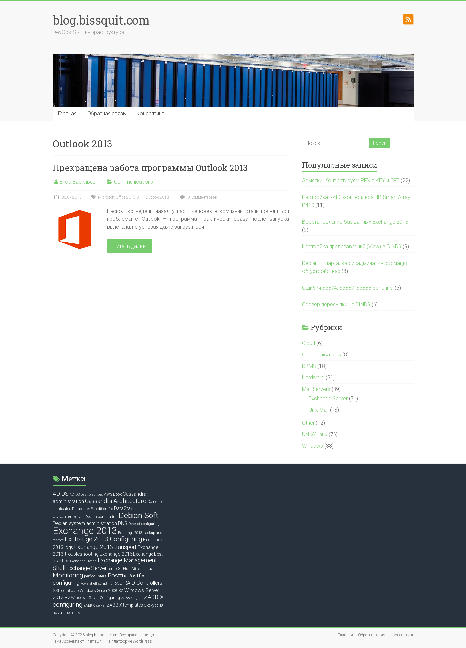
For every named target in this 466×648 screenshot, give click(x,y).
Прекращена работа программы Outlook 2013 (150, 167)
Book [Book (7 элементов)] (117, 494)
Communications (133, 182)
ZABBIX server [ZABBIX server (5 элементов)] (94, 605)
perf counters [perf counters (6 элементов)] (95, 576)
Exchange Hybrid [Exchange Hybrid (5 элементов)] (83, 561)
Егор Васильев (78, 182)
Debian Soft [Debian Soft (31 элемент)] (138, 515)
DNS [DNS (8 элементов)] (122, 523)
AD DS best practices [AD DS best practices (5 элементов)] (86, 494)
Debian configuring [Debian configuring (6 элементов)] (101, 517)
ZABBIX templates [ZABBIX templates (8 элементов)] (125, 605)
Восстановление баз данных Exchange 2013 (355, 222)
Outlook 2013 (157, 197)
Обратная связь (106, 114)
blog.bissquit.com (101, 20)
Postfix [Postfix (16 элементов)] (117, 575)
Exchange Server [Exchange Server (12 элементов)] (86, 568)
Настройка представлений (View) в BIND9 (351, 246)
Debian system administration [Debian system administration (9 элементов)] (85, 523)
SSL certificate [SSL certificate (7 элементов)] (66, 590)
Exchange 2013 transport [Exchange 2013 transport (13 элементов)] (105, 547)
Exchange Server (328, 398)
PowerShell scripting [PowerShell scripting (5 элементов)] (96, 583)
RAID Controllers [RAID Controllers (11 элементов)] (143, 583)
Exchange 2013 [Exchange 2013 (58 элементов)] (85, 530)
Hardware (313, 378)
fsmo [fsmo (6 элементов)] (112, 568)
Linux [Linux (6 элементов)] (148, 568)
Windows (312, 446)
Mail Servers (316, 389)
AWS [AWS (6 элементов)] (108, 494)
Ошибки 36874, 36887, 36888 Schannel (348, 288)
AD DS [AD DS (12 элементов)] (61, 493)
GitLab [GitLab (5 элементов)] (137, 569)
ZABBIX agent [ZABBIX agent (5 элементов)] (132, 598)
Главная (67, 114)
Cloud (308, 343)
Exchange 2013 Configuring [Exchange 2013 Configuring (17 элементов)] (103, 539)
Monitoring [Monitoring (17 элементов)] (68, 575)
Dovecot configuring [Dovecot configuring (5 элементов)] (144, 524)
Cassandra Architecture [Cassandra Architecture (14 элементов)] (115, 500)
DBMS (309, 366)
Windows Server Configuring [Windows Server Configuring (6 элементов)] (95, 598)
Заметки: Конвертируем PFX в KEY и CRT (350, 180)
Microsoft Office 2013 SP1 (120, 197)
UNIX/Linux (314, 434)
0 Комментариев (197, 197)
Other (308, 423)
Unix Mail (319, 410)
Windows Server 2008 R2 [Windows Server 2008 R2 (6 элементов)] (101, 590)
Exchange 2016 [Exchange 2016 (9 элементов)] (116, 554)
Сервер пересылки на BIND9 (336, 304)
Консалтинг (150, 114)
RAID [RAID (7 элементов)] (118, 583)
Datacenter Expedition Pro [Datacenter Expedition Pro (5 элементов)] (92, 509)
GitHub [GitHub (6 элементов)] (124, 568)
